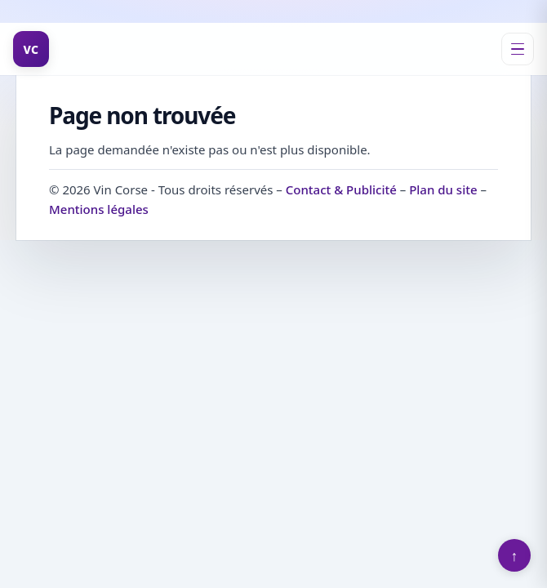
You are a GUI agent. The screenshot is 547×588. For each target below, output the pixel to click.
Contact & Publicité (341, 189)
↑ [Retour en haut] (514, 555)
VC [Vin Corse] (31, 49)
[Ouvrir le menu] (517, 49)
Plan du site (443, 189)
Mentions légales (99, 209)
